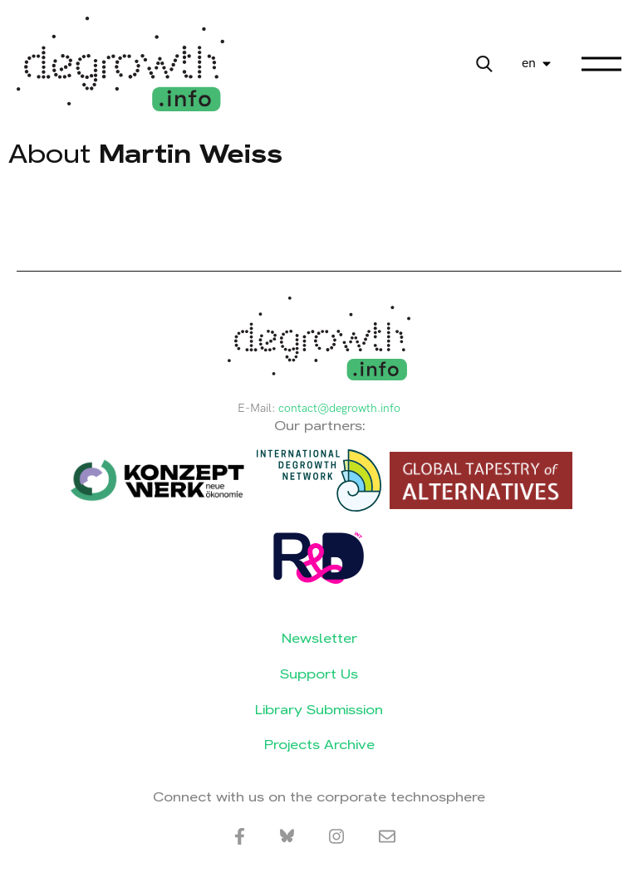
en (529, 63)
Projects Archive (319, 744)
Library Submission (319, 709)
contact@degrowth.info (339, 408)
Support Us (319, 674)
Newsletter (319, 638)
